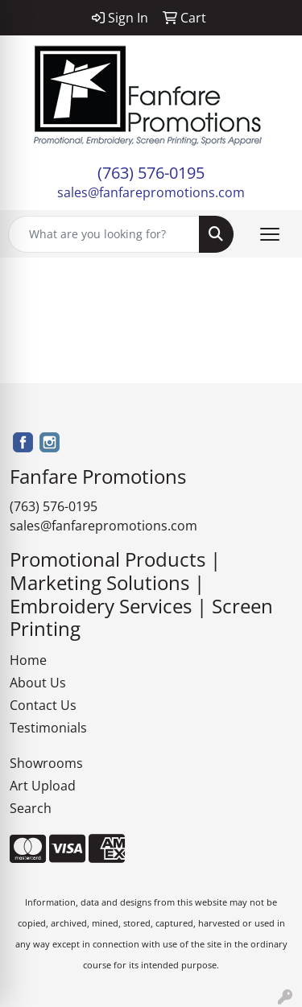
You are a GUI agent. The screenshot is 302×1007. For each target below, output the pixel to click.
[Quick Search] (104, 234)
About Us (38, 682)
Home (28, 660)
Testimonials (48, 728)
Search (31, 808)
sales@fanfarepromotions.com (151, 192)
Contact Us (43, 705)
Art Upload (43, 785)
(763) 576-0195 (151, 173)
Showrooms (46, 763)
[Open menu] (270, 234)
